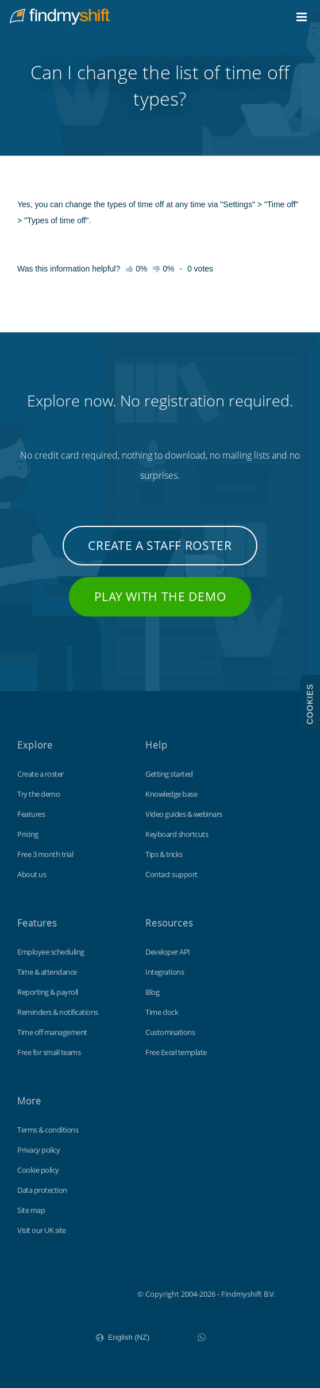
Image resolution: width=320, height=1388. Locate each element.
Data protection (42, 1190)
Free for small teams (48, 1052)
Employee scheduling (50, 952)
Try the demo (38, 794)
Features (31, 814)
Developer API (167, 952)
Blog (152, 992)
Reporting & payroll (47, 992)
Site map (31, 1210)
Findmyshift (79, 1293)
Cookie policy (38, 1170)
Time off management (52, 1032)
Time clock (161, 1012)
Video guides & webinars (183, 814)
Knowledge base (171, 794)
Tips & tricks (164, 854)
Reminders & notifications (57, 1012)
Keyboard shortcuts (176, 834)
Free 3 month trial (45, 854)
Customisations (170, 1032)
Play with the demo (160, 596)
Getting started (169, 774)
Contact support (171, 874)
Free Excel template (176, 1052)
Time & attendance (47, 972)
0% (163, 268)
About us (31, 874)
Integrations (164, 972)
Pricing (27, 834)
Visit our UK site (41, 1230)
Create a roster (40, 774)
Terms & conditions (47, 1130)
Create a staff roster (160, 545)
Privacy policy (38, 1150)
